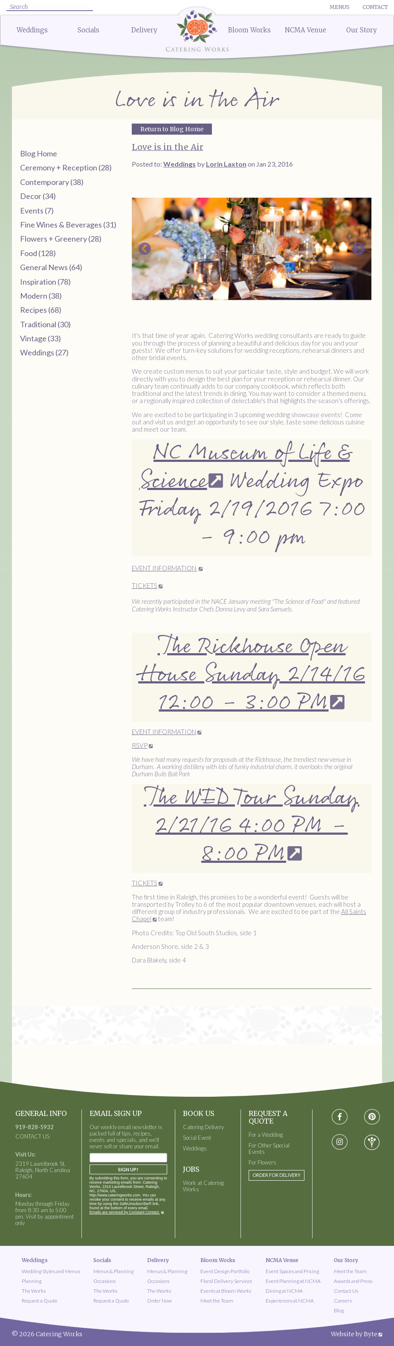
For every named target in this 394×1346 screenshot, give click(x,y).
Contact (375, 7)
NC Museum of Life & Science (244, 467)
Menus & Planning (113, 1271)
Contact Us (346, 1291)
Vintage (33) (40, 338)
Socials (88, 30)
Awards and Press (353, 1281)
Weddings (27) (44, 352)
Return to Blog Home (171, 129)
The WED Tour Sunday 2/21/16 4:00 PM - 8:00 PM (251, 826)
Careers (343, 1300)
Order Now (159, 1300)
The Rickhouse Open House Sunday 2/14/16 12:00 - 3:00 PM (251, 674)
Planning (31, 1281)
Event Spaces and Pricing (292, 1271)
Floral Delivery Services (226, 1281)
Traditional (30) (45, 324)
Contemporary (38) (52, 182)
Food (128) (38, 253)
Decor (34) (38, 196)
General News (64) (51, 267)
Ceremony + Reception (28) (66, 167)
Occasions (104, 1281)
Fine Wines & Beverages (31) (68, 224)
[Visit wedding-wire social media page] (372, 1142)
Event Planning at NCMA (293, 1281)
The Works (34, 1291)
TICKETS (144, 585)
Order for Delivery (276, 1175)
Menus (339, 7)
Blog (339, 1310)
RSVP (140, 745)
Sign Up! (128, 1169)
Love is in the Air (167, 147)
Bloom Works (249, 30)
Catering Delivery (203, 1127)
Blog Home (38, 153)
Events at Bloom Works (225, 1291)
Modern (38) (41, 295)
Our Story (361, 30)
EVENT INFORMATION (164, 568)
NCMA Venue (305, 30)
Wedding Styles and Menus (51, 1271)
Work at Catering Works (203, 1186)
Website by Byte (354, 1334)
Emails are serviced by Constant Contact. (125, 1212)
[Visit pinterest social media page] (372, 1117)
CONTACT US (32, 1136)
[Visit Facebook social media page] (339, 1117)
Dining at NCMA (284, 1291)
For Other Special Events (269, 1148)
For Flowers (262, 1162)
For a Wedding (266, 1135)
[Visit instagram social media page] (339, 1142)
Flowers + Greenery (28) (60, 238)
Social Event (197, 1138)
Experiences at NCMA (290, 1300)
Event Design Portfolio (224, 1271)
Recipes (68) (40, 309)
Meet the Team (216, 1300)
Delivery (144, 30)
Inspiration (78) (45, 281)
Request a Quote (40, 1300)
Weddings (32, 30)
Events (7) (37, 210)
